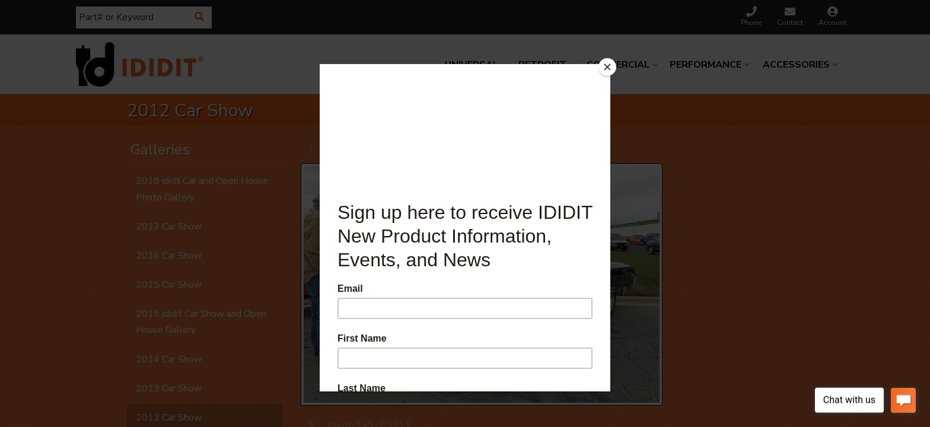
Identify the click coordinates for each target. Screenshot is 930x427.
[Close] (607, 67)
